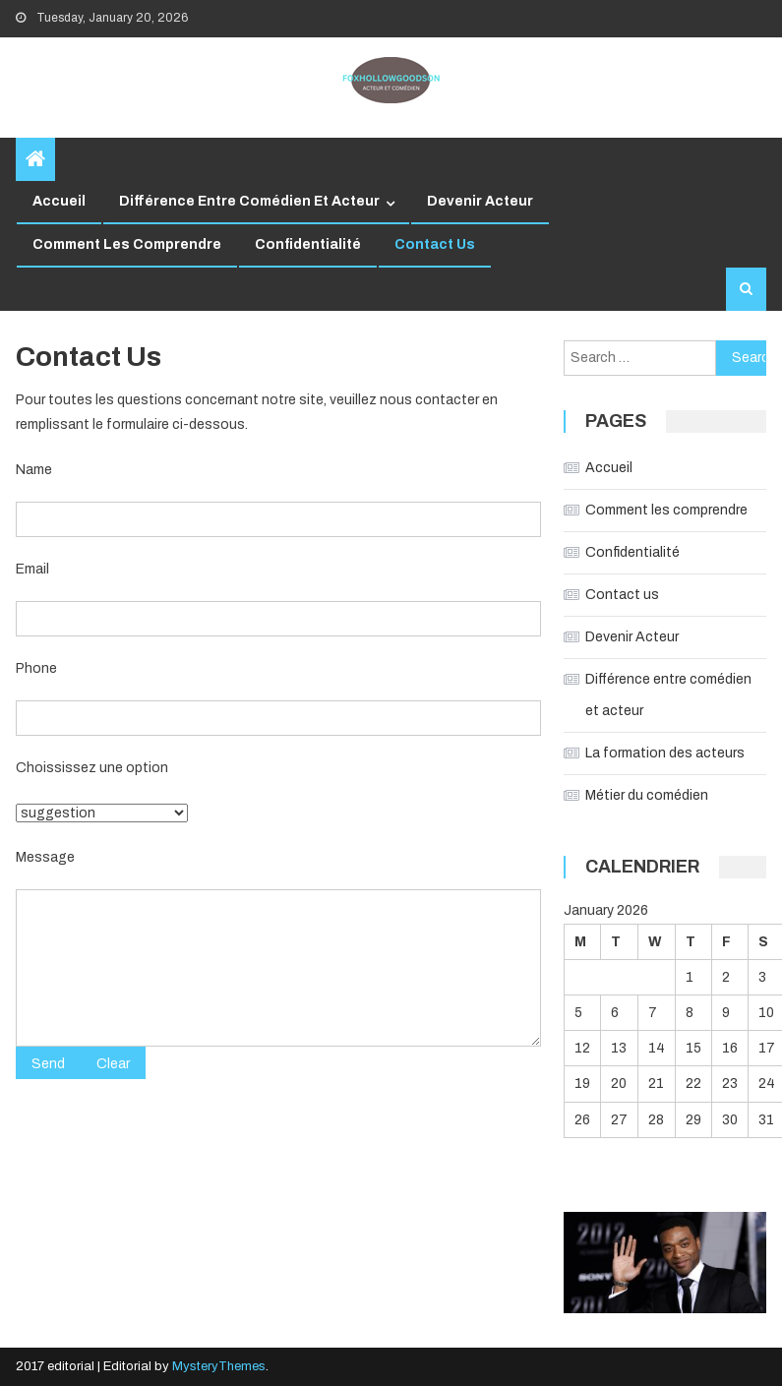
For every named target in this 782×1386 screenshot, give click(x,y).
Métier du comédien (646, 795)
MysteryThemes (219, 1366)
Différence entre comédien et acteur (249, 201)
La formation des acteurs (665, 753)
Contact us (434, 244)
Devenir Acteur (480, 201)
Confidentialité (308, 244)
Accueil (59, 201)
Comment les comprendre (126, 244)
